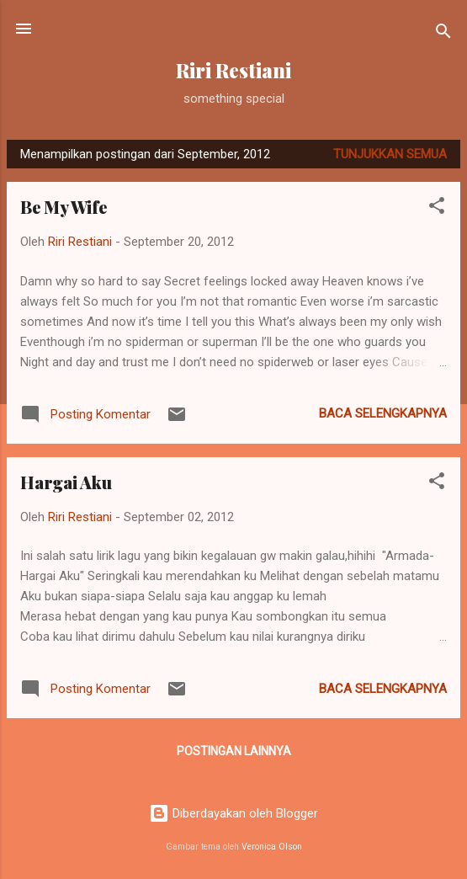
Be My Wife (63, 206)
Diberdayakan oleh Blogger (233, 813)
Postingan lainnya (234, 751)
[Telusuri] (443, 34)
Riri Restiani (233, 70)
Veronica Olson (271, 846)
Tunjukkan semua (390, 154)
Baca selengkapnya (383, 413)
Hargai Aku (66, 482)
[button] (437, 208)
